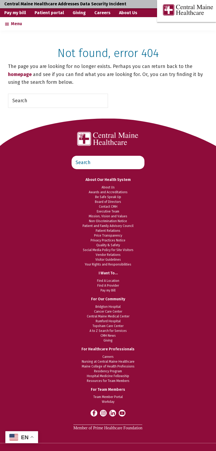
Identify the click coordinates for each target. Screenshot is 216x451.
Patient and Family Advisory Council (108, 226)
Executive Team (108, 211)
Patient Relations (108, 231)
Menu (16, 23)
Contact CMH (108, 207)
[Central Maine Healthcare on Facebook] (94, 413)
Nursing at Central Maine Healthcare (108, 361)
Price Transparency (108, 235)
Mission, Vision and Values (108, 216)
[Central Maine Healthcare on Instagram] (103, 413)
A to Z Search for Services (108, 331)
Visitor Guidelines (108, 259)
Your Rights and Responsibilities (108, 264)
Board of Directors (108, 202)
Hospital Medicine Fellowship (108, 376)
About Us (128, 12)
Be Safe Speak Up (108, 197)
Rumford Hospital (108, 321)
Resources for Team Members (108, 381)
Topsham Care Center (108, 326)
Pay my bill (15, 12)
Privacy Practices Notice (108, 240)
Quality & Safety (108, 245)
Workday (108, 402)
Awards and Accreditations (108, 192)
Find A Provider (108, 285)
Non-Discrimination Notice (108, 221)
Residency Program (108, 371)
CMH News (108, 336)
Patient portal (49, 12)
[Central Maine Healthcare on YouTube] (122, 413)
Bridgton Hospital (108, 307)
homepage (20, 74)
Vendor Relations (108, 255)
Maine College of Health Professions (108, 366)
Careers (102, 12)
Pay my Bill (108, 290)
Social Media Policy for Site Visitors (108, 250)
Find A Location (108, 281)
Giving (79, 12)
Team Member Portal (108, 397)
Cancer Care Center (108, 311)
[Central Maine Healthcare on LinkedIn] (112, 413)
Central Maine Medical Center (108, 316)
